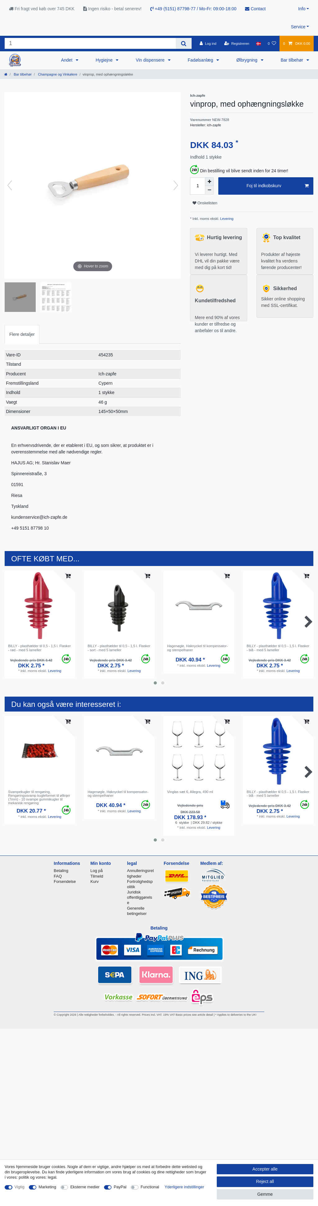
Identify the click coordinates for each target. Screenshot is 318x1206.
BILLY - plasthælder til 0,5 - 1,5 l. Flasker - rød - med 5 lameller (39, 648)
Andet (67, 60)
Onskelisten (205, 203)
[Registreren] (237, 43)
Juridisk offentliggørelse (139, 897)
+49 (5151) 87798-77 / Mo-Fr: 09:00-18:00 (193, 8)
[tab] (22, 334)
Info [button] (301, 8)
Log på (96, 870)
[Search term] (90, 43)
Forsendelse (65, 881)
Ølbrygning (247, 60)
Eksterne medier (84, 1187)
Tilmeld (96, 876)
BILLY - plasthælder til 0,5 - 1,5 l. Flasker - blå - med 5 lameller (278, 648)
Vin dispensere (151, 60)
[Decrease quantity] (209, 190)
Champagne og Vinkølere (57, 74)
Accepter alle (265, 1169)
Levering (226, 218)
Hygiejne (105, 60)
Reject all (265, 1181)
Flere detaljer (22, 334)
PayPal (120, 1187)
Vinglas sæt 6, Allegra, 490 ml (190, 792)
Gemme (265, 1194)
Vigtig (20, 1187)
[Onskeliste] (271, 43)
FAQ (58, 876)
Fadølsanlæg (201, 60)
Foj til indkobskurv (278, 186)
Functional (150, 1187)
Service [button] (298, 26)
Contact (255, 8)
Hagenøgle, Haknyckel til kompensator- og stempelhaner (197, 648)
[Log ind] (208, 43)
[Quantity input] (197, 186)
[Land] (258, 43)
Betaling (61, 870)
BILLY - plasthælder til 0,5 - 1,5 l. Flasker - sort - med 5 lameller (119, 648)
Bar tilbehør (292, 60)
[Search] (184, 43)
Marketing (47, 1187)
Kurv (94, 881)
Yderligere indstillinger (184, 1187)
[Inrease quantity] (209, 181)
